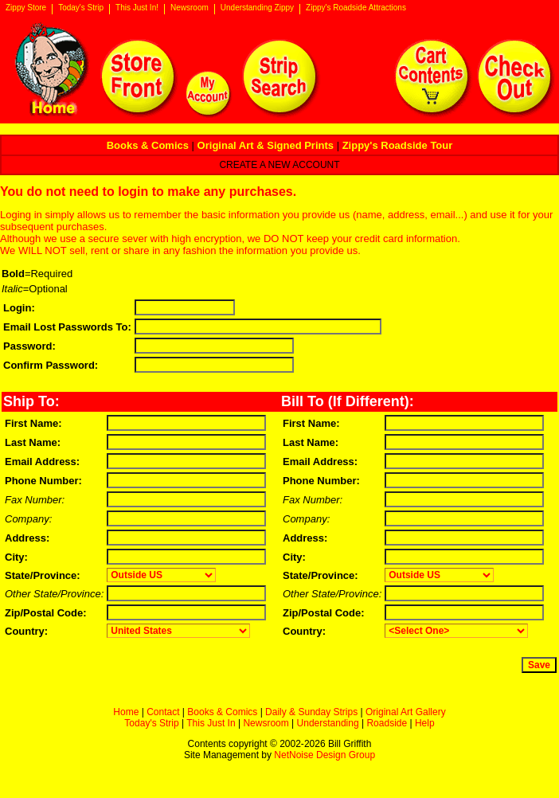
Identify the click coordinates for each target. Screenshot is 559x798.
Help (425, 723)
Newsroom (189, 8)
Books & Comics (222, 712)
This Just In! (136, 8)
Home (126, 712)
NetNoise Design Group (324, 755)
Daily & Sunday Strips (311, 712)
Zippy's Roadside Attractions (356, 8)
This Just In (210, 723)
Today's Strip (81, 8)
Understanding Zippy (257, 8)
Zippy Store (26, 8)
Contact (163, 712)
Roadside (386, 723)
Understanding (328, 723)
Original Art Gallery (406, 712)
